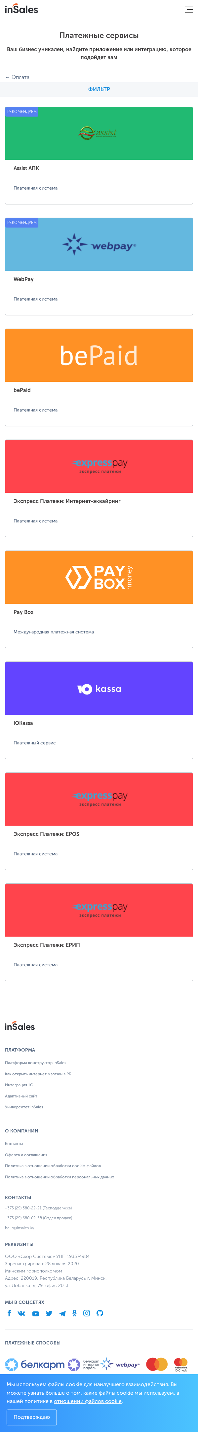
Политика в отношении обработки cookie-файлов (53, 1166)
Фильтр (99, 89)
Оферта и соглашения (26, 1155)
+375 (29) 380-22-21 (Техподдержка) (38, 1208)
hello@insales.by (19, 1228)
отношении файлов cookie (88, 1401)
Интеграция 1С (19, 1085)
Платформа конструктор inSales (35, 1063)
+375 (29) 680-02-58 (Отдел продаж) (38, 1218)
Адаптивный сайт (21, 1096)
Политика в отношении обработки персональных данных (59, 1177)
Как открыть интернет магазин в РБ (38, 1074)
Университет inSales (24, 1107)
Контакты (14, 1144)
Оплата (20, 77)
